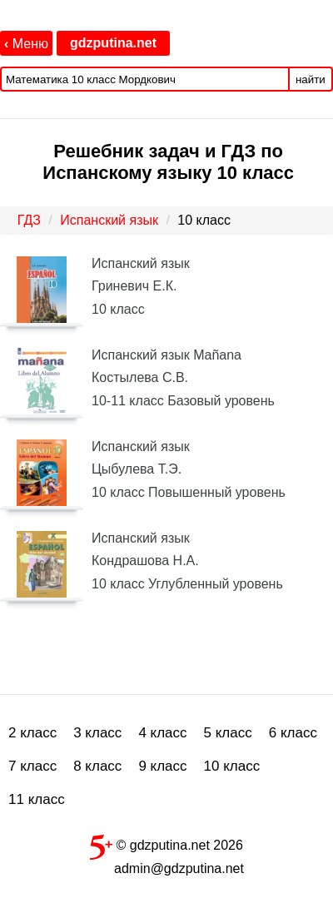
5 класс (228, 733)
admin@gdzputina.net (179, 868)
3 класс (97, 733)
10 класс (232, 766)
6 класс (293, 733)
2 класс (32, 733)
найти (311, 79)
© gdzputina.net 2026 (166, 844)
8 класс (97, 766)
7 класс (32, 766)
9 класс (162, 766)
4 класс (162, 733)
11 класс (36, 799)
